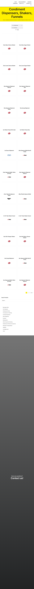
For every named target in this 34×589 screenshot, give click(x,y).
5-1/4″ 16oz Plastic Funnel (9, 213)
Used (4, 328)
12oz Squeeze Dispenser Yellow (9, 106)
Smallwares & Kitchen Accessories (11, 17)
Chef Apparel (5, 306)
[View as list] (18, 27)
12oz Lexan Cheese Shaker (9, 63)
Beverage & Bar (6, 304)
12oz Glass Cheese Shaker (9, 42)
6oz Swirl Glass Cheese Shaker (24, 234)
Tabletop (4, 324)
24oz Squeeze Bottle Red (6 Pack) (25, 148)
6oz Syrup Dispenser (9, 255)
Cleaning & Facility (6, 308)
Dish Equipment (6, 313)
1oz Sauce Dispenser (9, 148)
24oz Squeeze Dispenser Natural (24, 170)
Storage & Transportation (7, 323)
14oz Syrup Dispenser (25, 105)
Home (4, 17)
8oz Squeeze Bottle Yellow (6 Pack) (9, 278)
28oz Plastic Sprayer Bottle (25, 191)
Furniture (4, 315)
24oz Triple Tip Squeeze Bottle (9, 192)
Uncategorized (5, 326)
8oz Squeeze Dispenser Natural (24, 278)
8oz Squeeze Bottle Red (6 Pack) (25, 256)
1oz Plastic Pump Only (25, 127)
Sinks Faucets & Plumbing (7, 319)
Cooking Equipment (6, 312)
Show (14, 25)
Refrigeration (5, 317)
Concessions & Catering (7, 310)
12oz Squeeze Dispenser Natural (9, 84)
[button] (31, 3)
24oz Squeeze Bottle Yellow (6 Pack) (9, 170)
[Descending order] (22, 23)
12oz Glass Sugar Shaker (24, 42)
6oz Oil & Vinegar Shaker (9, 234)
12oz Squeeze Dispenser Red (24, 84)
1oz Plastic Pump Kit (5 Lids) (9, 127)
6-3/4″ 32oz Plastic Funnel (25, 213)
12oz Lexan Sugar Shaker (24, 63)
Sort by (15, 22)
